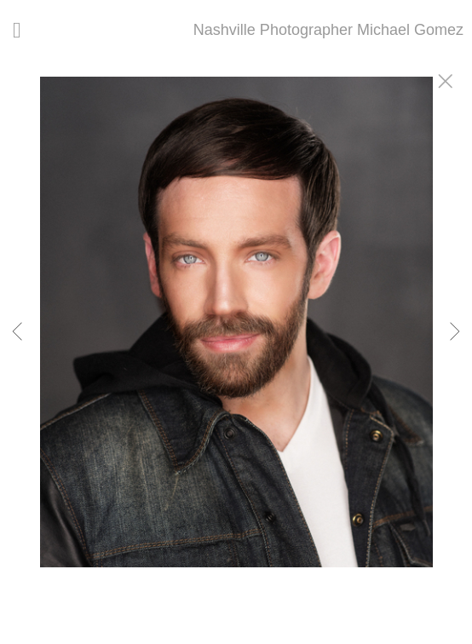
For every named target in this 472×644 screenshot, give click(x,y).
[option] (236, 343)
